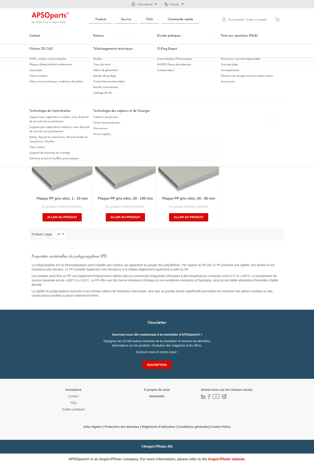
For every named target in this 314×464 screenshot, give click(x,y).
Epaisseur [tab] (103, 93)
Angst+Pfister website (226, 459)
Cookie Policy (220, 426)
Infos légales (93, 426)
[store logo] (50, 18)
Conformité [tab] (40, 93)
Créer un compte (257, 19)
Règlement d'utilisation (158, 426)
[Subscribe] (156, 365)
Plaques (100, 43)
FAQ (73, 403)
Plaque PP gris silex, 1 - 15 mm (62, 198)
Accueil (36, 43)
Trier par (37, 119)
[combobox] (157, 32)
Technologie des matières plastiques (68, 43)
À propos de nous (157, 389)
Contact (73, 396)
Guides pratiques (73, 409)
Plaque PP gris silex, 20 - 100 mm (125, 198)
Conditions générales (193, 426)
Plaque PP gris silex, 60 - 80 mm (188, 198)
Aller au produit (62, 217)
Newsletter (157, 396)
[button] (144, 4)
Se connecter (233, 19)
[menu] (145, 19)
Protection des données (121, 426)
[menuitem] (101, 19)
